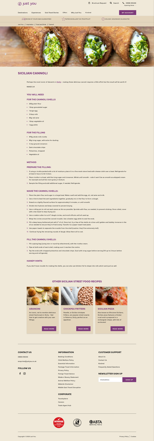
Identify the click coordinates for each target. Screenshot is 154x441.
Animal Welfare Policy (66, 380)
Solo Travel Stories (52, 12)
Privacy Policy (63, 370)
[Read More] (77, 296)
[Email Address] (110, 379)
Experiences (36, 12)
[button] (114, 2)
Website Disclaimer (65, 384)
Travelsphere (63, 398)
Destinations (23, 12)
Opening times (129, 5)
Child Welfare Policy (66, 360)
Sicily (59, 82)
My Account (127, 12)
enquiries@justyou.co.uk (27, 361)
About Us (101, 356)
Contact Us (102, 360)
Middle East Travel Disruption (69, 387)
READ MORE (49, 329)
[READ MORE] (43, 296)
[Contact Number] (129, 2)
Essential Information (66, 363)
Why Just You (76, 12)
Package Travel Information (68, 367)
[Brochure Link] (97, 2)
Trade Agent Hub (64, 405)
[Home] (27, 4)
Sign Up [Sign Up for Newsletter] (129, 380)
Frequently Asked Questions (109, 367)
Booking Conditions (65, 356)
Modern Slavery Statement (68, 377)
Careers (61, 402)
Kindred (88, 12)
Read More (83, 329)
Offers (65, 12)
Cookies (133, 436)
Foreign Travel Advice (66, 374)
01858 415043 (23, 357)
